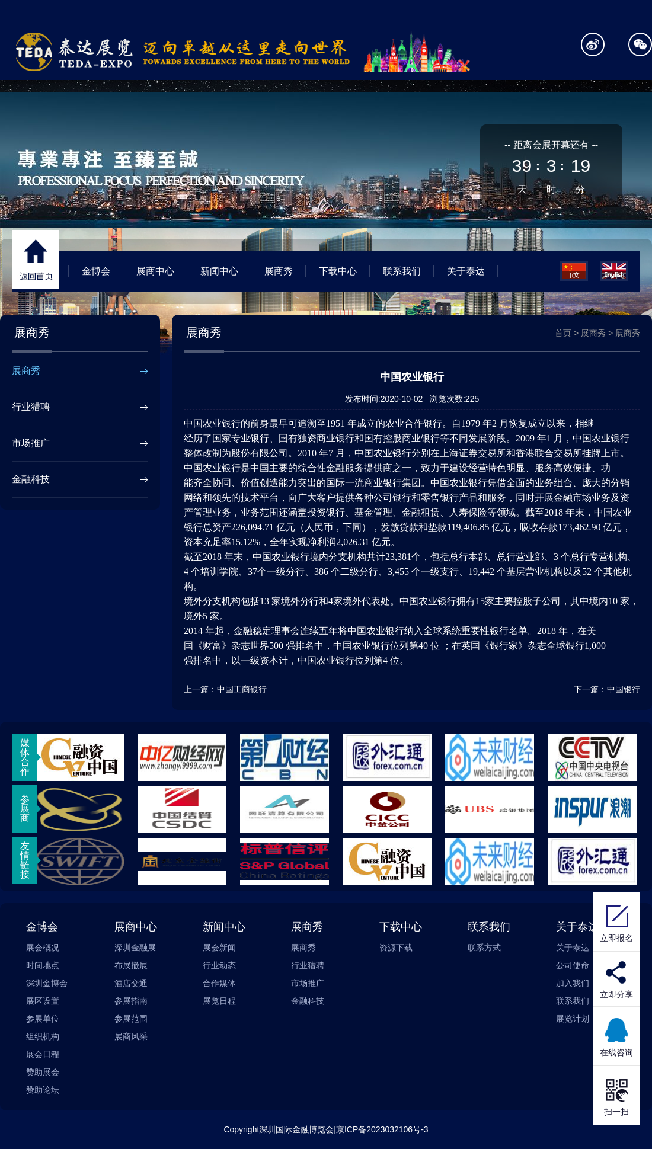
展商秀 (278, 271)
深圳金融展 (135, 947)
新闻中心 (219, 271)
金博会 (96, 271)
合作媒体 (219, 983)
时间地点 (42, 965)
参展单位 (42, 1018)
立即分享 (616, 994)
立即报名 (616, 922)
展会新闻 (219, 947)
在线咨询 (616, 1036)
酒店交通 (131, 983)
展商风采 (131, 1036)
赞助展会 (42, 1072)
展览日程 (219, 1001)
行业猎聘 (31, 407)
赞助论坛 (42, 1089)
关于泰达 (466, 271)
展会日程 (42, 1054)
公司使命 (572, 965)
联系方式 (484, 947)
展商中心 (155, 271)
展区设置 (42, 1001)
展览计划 (572, 1018)
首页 (563, 333)
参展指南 (131, 1001)
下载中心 (338, 271)
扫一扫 (616, 1095)
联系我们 (402, 271)
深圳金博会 (47, 983)
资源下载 (396, 947)
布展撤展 (131, 965)
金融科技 (31, 479)
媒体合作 (25, 757)
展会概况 (42, 947)
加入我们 (572, 983)
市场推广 (31, 443)
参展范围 (131, 1018)
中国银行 (623, 689)
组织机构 (42, 1036)
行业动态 (219, 965)
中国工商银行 (242, 689)
